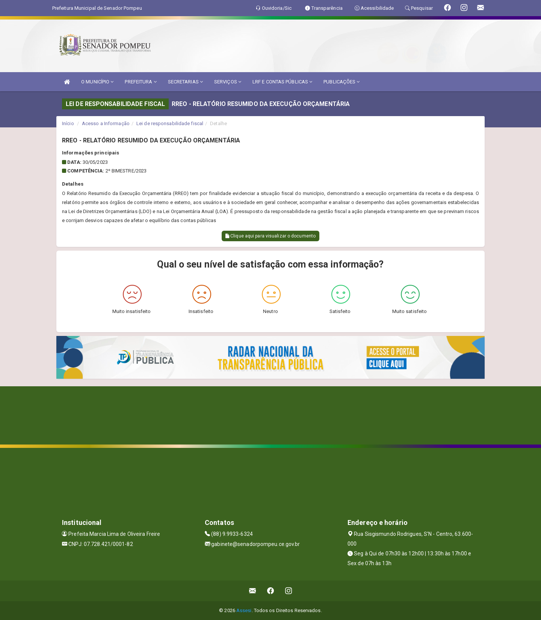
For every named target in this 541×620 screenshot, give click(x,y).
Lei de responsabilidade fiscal (169, 123)
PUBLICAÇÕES (341, 82)
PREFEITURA (140, 82)
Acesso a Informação (106, 123)
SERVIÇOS (227, 82)
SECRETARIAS (185, 82)
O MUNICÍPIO (97, 82)
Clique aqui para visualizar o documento (270, 236)
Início (68, 123)
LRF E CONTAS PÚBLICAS (282, 82)
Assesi (244, 610)
